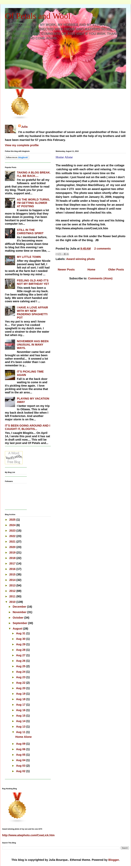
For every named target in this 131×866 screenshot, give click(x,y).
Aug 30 (21, 638)
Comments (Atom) (100, 278)
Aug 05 (21, 754)
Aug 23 (21, 677)
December (20, 606)
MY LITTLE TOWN (29, 256)
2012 (12, 590)
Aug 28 (21, 649)
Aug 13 (21, 726)
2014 (12, 579)
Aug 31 (21, 633)
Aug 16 (21, 710)
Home (91, 269)
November (20, 612)
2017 (12, 563)
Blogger (113, 859)
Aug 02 (21, 771)
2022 (12, 536)
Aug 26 (21, 660)
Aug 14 (21, 721)
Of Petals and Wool (38, 16)
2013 (12, 585)
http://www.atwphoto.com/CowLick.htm (28, 835)
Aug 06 (21, 749)
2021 (12, 541)
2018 (12, 558)
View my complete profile (22, 145)
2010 (12, 601)
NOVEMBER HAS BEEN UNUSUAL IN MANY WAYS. (32, 344)
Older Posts (116, 269)
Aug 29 (21, 644)
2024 (12, 525)
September (20, 623)
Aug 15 (21, 715)
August (18, 628)
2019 (12, 552)
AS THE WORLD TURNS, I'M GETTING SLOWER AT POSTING (33, 203)
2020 (12, 547)
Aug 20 (21, 688)
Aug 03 (21, 765)
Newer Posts (66, 269)
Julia (24, 126)
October (18, 617)
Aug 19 (21, 693)
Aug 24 (21, 671)
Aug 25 (21, 666)
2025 (12, 519)
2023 (12, 530)
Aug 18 (21, 699)
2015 (12, 574)
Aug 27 (21, 655)
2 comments (102, 248)
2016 (12, 568)
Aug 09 (21, 743)
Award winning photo (80, 259)
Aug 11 (21, 732)
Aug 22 (21, 682)
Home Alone (64, 157)
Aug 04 (21, 760)
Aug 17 (21, 704)
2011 (12, 596)
